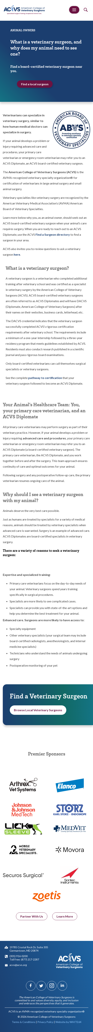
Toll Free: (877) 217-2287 (24, 959)
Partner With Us (31, 918)
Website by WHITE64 (68, 1022)
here (17, 254)
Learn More (65, 918)
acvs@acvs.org (18, 964)
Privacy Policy (45, 1022)
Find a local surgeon (34, 84)
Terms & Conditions (23, 1022)
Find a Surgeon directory (53, 234)
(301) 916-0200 (19, 956)
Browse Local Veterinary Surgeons (38, 711)
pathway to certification (45, 378)
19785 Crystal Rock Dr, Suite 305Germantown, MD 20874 (29, 949)
